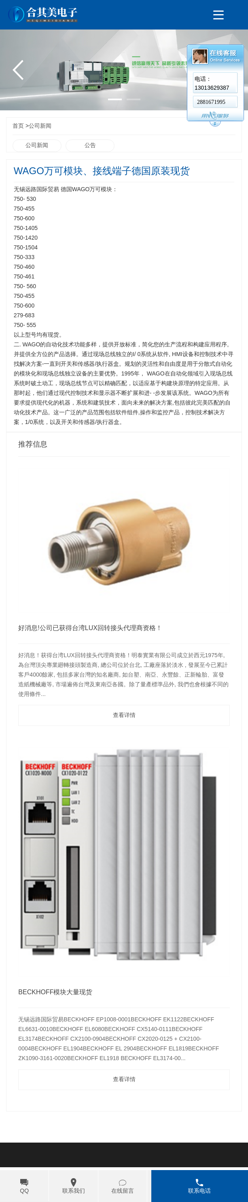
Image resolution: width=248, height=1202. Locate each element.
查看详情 (124, 715)
